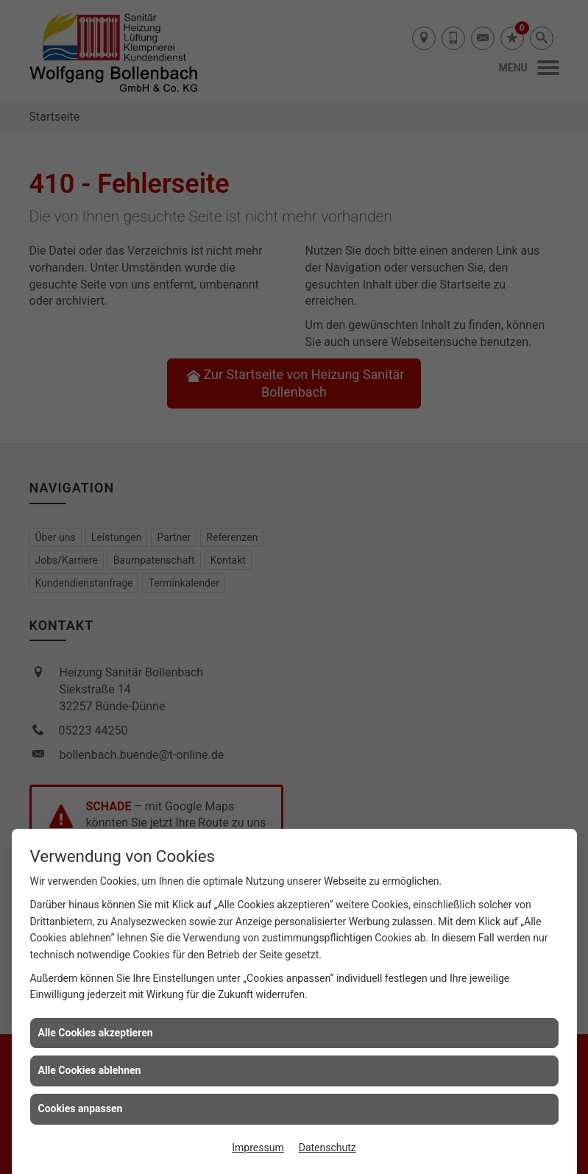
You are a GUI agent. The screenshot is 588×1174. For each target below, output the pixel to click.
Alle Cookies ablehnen (89, 1070)
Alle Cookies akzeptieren (95, 1033)
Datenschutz (327, 1147)
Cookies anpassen (80, 1108)
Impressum (257, 1147)
